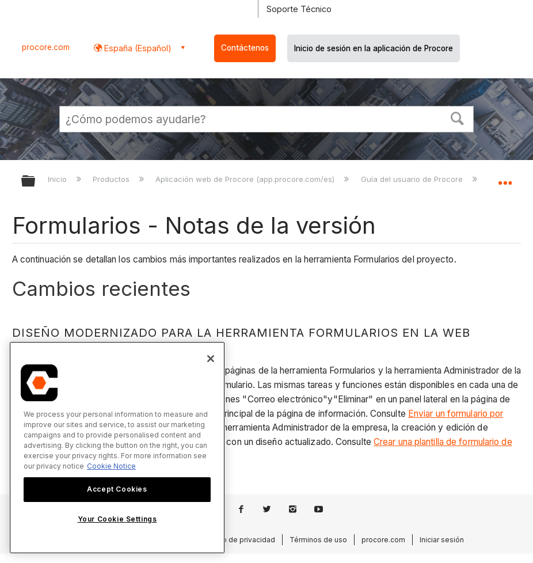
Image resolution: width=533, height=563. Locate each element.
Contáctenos (245, 47)
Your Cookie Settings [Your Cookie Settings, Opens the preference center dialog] (117, 519)
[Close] (210, 358)
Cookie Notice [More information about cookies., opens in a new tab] (111, 466)
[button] (457, 117)
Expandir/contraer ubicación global (505, 177)
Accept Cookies (117, 489)
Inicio (58, 179)
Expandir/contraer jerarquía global (35, 181)
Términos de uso (318, 539)
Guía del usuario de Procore (413, 179)
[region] (117, 447)
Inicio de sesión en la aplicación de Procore (373, 48)
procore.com (46, 47)
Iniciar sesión (442, 539)
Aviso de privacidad (241, 539)
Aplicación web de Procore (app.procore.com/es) (246, 179)
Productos (112, 179)
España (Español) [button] (137, 48)
